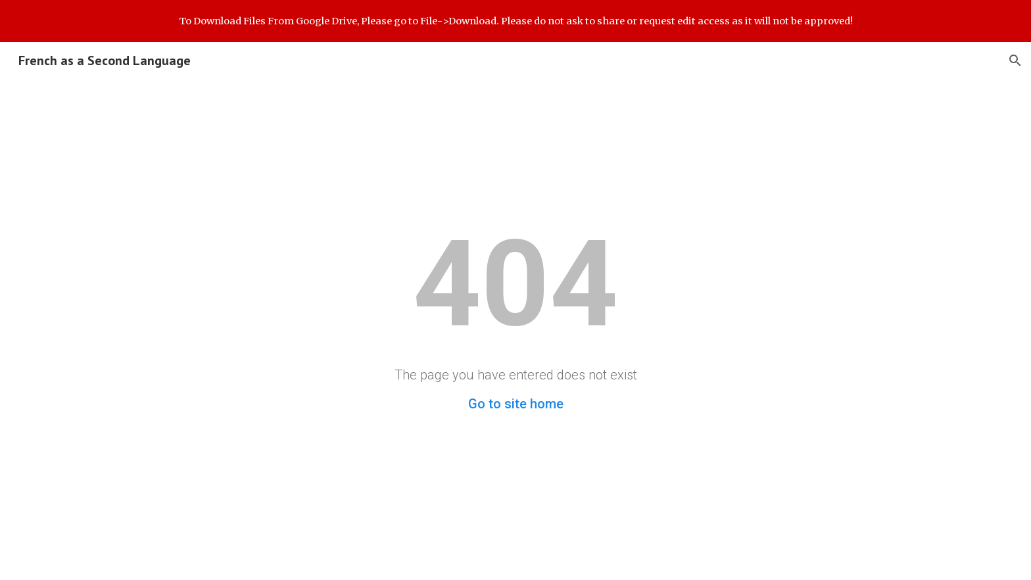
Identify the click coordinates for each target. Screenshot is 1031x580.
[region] (515, 21)
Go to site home (515, 404)
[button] (1015, 60)
